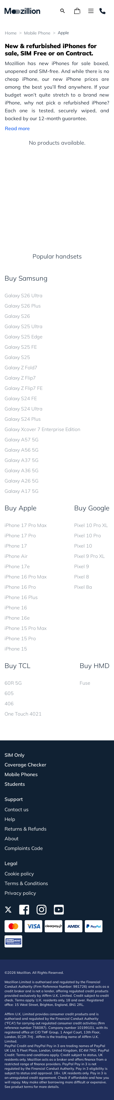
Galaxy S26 (17, 316)
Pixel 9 (81, 566)
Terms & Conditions (26, 883)
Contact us (17, 809)
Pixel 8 (81, 577)
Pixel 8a (83, 587)
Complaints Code (24, 848)
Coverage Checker (25, 764)
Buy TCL (17, 665)
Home (11, 33)
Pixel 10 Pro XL (91, 525)
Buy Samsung (26, 278)
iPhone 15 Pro (20, 638)
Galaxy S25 (17, 357)
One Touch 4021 (23, 714)
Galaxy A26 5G (22, 481)
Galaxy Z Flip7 (20, 378)
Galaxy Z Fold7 (21, 367)
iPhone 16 (16, 607)
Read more (17, 128)
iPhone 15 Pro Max (26, 628)
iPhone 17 (16, 546)
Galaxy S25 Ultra (23, 326)
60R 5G (13, 683)
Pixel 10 (83, 546)
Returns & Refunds (26, 828)
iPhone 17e (17, 566)
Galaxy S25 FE (21, 347)
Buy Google (91, 508)
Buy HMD (94, 665)
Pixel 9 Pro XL (89, 556)
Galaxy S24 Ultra (23, 409)
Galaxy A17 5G (22, 491)
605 (9, 693)
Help (10, 819)
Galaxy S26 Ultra (23, 295)
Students (15, 784)
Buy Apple (20, 508)
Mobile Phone (37, 33)
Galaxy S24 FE (21, 398)
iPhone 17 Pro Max (26, 525)
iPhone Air (16, 556)
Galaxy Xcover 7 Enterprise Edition (42, 429)
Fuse (85, 683)
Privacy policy (20, 893)
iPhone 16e (17, 618)
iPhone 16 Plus (21, 597)
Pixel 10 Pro (87, 535)
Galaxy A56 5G (22, 450)
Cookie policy (19, 873)
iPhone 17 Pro (20, 535)
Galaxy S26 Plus (23, 306)
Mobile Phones (21, 774)
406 (9, 703)
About (12, 838)
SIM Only (15, 755)
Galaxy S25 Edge (24, 337)
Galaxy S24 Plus (23, 419)
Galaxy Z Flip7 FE (24, 388)
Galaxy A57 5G (22, 439)
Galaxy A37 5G (22, 460)
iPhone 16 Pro (20, 587)
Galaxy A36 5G (22, 470)
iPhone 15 (16, 649)
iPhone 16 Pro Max (26, 577)
